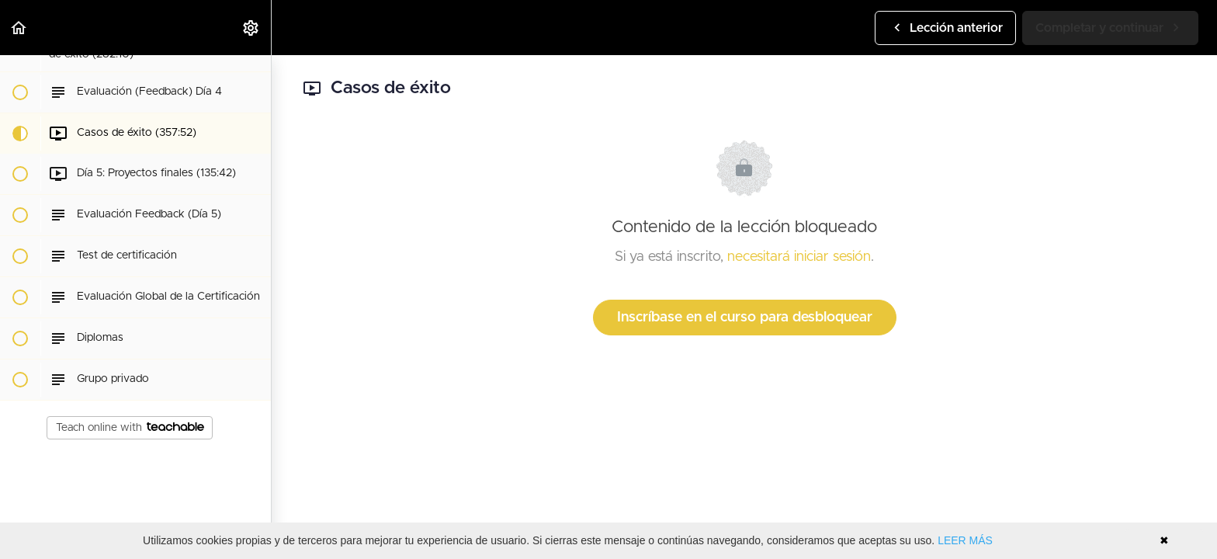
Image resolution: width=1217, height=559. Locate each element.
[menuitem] (251, 27)
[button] (19, 27)
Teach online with (130, 427)
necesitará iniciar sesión (799, 257)
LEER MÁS (965, 540)
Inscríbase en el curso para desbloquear (744, 318)
